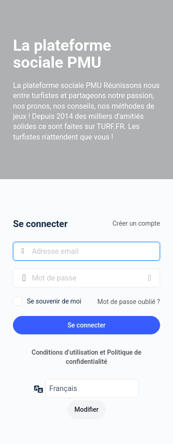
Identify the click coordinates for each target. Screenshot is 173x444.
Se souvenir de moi (54, 301)
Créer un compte (136, 223)
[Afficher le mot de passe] (151, 278)
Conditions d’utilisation (65, 352)
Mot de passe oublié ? (128, 301)
